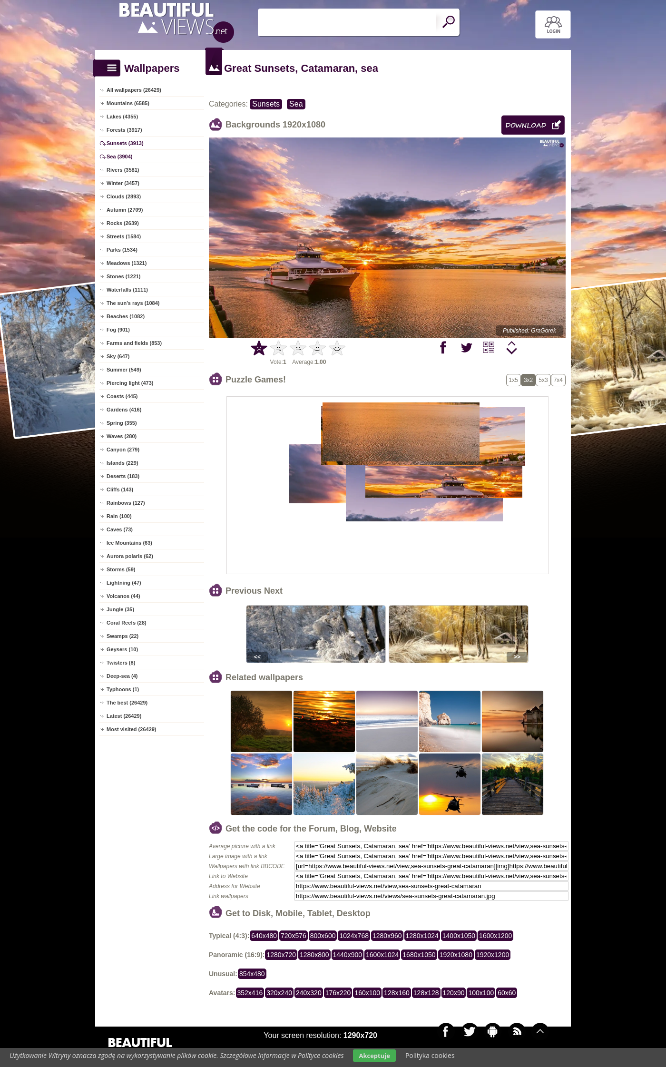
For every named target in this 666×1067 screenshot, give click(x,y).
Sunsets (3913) (125, 143)
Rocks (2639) (123, 223)
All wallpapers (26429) (134, 90)
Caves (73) (120, 529)
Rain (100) (119, 516)
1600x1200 (495, 936)
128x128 (426, 993)
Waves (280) (122, 436)
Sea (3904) (119, 156)
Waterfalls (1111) (127, 290)
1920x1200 (492, 955)
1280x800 (314, 955)
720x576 (293, 936)
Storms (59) (121, 569)
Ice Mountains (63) (129, 543)
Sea (296, 104)
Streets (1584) (124, 236)
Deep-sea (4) (122, 676)
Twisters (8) (121, 663)
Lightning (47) (124, 583)
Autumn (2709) (125, 210)
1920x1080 (456, 955)
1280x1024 (422, 936)
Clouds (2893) (124, 196)
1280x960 (387, 936)
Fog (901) (118, 330)
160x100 (367, 993)
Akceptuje (374, 1055)
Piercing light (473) (130, 383)
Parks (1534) (122, 250)
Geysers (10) (122, 649)
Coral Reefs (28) (127, 623)
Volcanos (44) (123, 596)
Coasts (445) (122, 396)
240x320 (309, 993)
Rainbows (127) (126, 503)
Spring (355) (122, 423)
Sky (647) (118, 356)
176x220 (338, 993)
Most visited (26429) (132, 729)
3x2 (528, 380)
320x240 (279, 993)
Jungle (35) (120, 609)
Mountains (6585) (128, 103)
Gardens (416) (124, 409)
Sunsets (266, 104)
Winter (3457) (123, 183)
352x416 (250, 993)
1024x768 (354, 936)
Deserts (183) (123, 476)
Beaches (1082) (126, 316)
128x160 (397, 993)
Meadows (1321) (127, 263)
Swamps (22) (122, 636)
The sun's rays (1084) (133, 303)
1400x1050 (458, 936)
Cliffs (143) (120, 489)
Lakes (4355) (122, 116)
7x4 (558, 380)
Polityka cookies (430, 1055)
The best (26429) (127, 702)
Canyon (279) (123, 449)
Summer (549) (124, 369)
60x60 (507, 993)
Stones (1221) (124, 276)
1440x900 (347, 955)
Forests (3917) (124, 130)
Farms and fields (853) (134, 343)
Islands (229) (122, 463)
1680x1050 (418, 955)
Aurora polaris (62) (130, 556)
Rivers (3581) (123, 170)
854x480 (252, 974)
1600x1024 (382, 955)
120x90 (454, 993)
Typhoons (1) (123, 689)
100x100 (481, 993)
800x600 (323, 936)
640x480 (264, 936)
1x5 (513, 380)
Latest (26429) (124, 716)
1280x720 (281, 955)
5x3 (543, 380)
